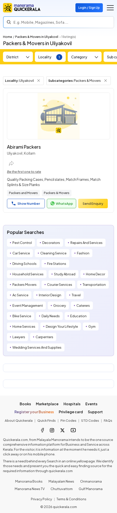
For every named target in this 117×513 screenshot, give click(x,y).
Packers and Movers (23, 193)
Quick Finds (46, 420)
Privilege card (71, 412)
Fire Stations (56, 264)
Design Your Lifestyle (62, 326)
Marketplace (47, 404)
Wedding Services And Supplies (36, 347)
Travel (76, 295)
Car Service (21, 253)
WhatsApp (61, 203)
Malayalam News (61, 481)
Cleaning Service (53, 253)
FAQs (108, 420)
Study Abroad (64, 274)
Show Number (26, 203)
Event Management (27, 306)
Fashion (83, 253)
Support (95, 412)
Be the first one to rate (24, 172)
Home (7, 37)
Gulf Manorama (91, 489)
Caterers (83, 306)
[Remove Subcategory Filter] (105, 80)
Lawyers (18, 337)
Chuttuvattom (62, 489)
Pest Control (22, 243)
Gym (92, 326)
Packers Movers (24, 285)
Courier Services (59, 285)
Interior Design (50, 295)
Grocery (59, 306)
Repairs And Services (86, 243)
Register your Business (34, 412)
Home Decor (95, 274)
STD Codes (90, 420)
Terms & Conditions (71, 499)
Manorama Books (29, 481)
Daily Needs (51, 316)
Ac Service (20, 295)
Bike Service (21, 316)
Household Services (28, 274)
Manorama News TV (30, 489)
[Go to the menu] (110, 7)
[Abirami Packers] (58, 116)
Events (91, 404)
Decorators (51, 243)
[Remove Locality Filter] (38, 80)
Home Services (23, 326)
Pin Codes (68, 420)
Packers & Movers (56, 193)
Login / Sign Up (89, 7)
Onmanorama (91, 481)
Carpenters (44, 337)
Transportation (94, 285)
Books (25, 404)
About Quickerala (19, 420)
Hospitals (71, 404)
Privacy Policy (41, 499)
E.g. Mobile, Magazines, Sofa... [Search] (40, 22)
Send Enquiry (93, 203)
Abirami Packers (24, 147)
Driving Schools (24, 264)
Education (78, 316)
